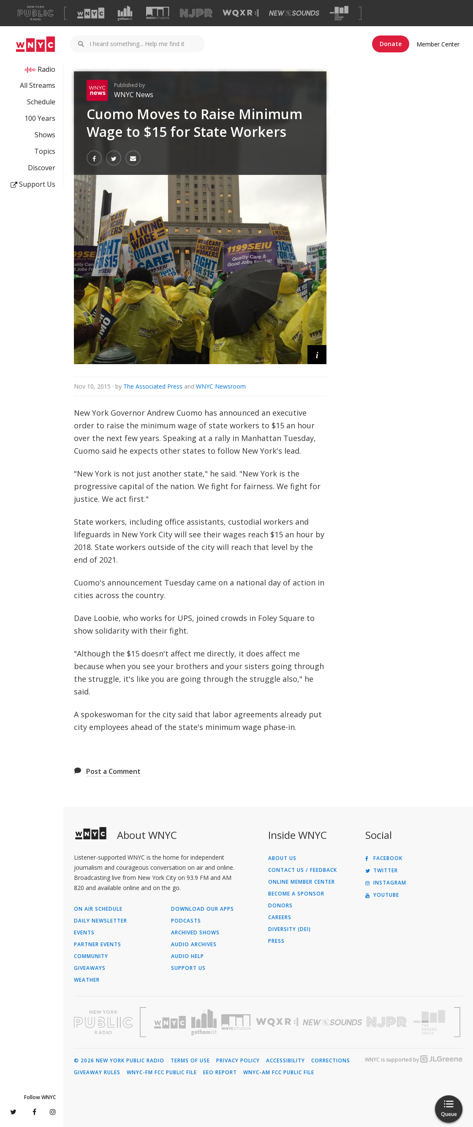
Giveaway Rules (97, 1072)
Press (276, 941)
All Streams (37, 85)
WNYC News (133, 94)
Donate (391, 44)
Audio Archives (194, 944)
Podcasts (186, 920)
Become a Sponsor (296, 893)
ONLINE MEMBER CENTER (301, 882)
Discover (41, 167)
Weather (87, 980)
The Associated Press (152, 386)
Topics (44, 151)
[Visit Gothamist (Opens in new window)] (125, 13)
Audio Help (187, 956)
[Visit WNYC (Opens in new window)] (90, 13)
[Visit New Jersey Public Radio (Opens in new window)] (388, 1022)
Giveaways (90, 968)
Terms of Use (190, 1060)
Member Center (437, 44)
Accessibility (285, 1060)
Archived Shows (195, 932)
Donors (280, 905)
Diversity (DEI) (289, 929)
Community (91, 956)
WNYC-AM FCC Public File (278, 1072)
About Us (282, 858)
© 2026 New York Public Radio (119, 1060)
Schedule (41, 101)
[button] (316, 354)
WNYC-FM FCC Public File (162, 1072)
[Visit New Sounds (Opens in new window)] (294, 13)
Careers (279, 917)
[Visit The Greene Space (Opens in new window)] (339, 13)
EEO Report (220, 1072)
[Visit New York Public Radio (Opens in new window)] (103, 1022)
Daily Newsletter (100, 920)
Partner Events (97, 944)
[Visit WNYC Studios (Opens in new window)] (157, 13)
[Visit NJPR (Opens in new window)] (196, 13)
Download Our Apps (202, 909)
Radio (46, 69)
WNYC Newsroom (221, 386)
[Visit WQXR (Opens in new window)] (240, 13)
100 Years (39, 118)
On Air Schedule (98, 909)
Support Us (33, 184)
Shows (45, 134)
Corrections (330, 1060)
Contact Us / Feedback (302, 870)
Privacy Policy (238, 1060)
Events (84, 932)
